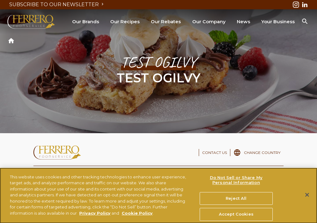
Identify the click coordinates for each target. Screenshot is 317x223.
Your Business (278, 21)
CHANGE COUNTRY (262, 152)
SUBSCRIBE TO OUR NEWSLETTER (57, 4)
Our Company (209, 21)
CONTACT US (214, 152)
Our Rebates (166, 21)
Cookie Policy (137, 215)
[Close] (307, 198)
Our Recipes (125, 21)
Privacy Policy (95, 215)
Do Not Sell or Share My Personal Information (236, 183)
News (243, 21)
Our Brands (85, 21)
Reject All (236, 201)
